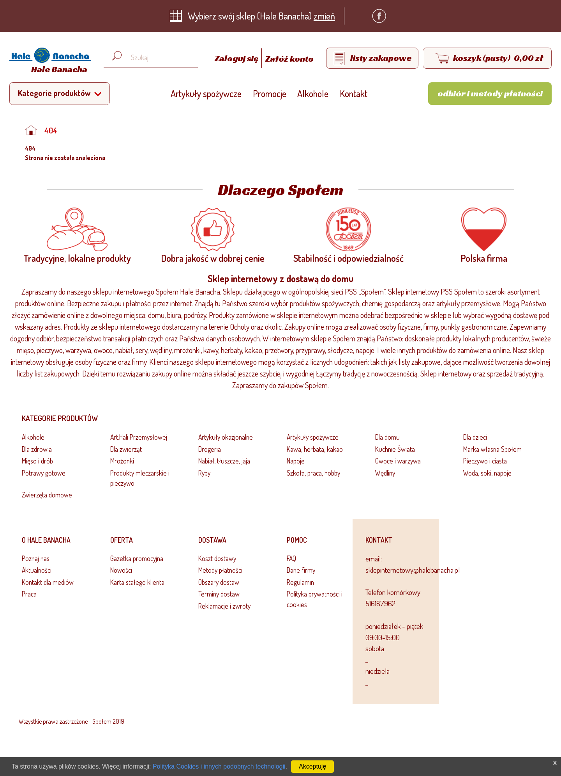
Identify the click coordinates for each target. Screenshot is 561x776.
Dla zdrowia (37, 449)
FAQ (291, 558)
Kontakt (353, 93)
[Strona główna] (48, 62)
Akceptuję (312, 766)
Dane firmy (301, 570)
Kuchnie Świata (395, 449)
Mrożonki (122, 460)
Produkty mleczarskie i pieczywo (139, 478)
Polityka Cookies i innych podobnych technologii (219, 766)
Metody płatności (220, 570)
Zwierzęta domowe (47, 494)
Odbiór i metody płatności (490, 93)
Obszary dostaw (218, 582)
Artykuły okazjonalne (225, 437)
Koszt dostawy (217, 558)
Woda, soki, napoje (487, 473)
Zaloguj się (237, 58)
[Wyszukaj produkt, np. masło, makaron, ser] (157, 57)
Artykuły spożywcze (206, 93)
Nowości (121, 570)
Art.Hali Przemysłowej (138, 437)
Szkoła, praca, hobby (313, 473)
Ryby (204, 473)
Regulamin (300, 582)
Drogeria (209, 449)
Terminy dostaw (219, 594)
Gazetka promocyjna (136, 558)
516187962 (380, 603)
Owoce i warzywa (398, 460)
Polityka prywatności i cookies (314, 599)
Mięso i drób (37, 460)
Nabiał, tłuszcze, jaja (224, 460)
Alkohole (312, 93)
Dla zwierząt (126, 449)
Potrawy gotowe (43, 473)
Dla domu (387, 437)
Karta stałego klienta (137, 582)
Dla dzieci (475, 437)
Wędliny (385, 473)
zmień (324, 16)
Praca (29, 594)
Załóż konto (289, 58)
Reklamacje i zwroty (224, 606)
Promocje (269, 93)
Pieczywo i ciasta (485, 460)
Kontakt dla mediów (48, 582)
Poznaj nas (35, 558)
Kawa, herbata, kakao (315, 449)
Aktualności (36, 570)
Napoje (296, 460)
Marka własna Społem (492, 449)
